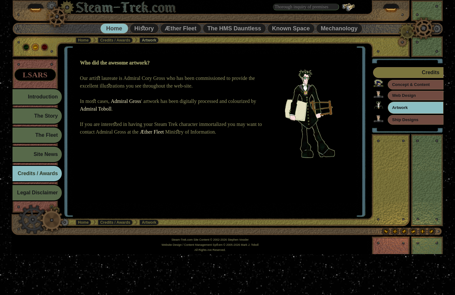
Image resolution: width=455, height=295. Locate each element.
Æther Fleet (181, 28)
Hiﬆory (144, 28)
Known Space (291, 28)
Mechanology (339, 28)
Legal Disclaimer (37, 192)
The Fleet (46, 135)
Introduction (43, 96)
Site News (46, 154)
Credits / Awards (115, 40)
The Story (46, 116)
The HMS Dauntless (234, 28)
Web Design (404, 95)
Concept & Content (411, 84)
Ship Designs (405, 119)
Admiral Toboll (96, 109)
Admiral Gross (126, 101)
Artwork (400, 107)
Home (114, 28)
